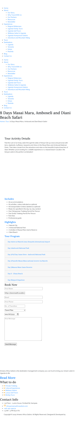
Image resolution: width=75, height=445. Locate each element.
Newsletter (11, 22)
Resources (11, 19)
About (6, 10)
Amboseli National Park (18, 248)
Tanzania (11, 47)
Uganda (10, 45)
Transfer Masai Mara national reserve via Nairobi (28, 261)
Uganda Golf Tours (14, 31)
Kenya (10, 49)
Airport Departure (16, 280)
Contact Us (8, 56)
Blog (5, 54)
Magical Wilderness (14, 26)
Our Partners (12, 17)
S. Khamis (69, 414)
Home (6, 8)
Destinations (8, 42)
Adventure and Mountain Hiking (19, 38)
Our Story (11, 13)
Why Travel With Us (15, 15)
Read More (7, 378)
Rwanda (10, 51)
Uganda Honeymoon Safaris (18, 35)
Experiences (8, 24)
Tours (6, 40)
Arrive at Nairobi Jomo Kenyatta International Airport (29, 242)
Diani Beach (15, 274)
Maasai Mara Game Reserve (20, 267)
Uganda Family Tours (15, 29)
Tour (7, 121)
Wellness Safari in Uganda (17, 33)
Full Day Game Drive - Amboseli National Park (26, 255)
